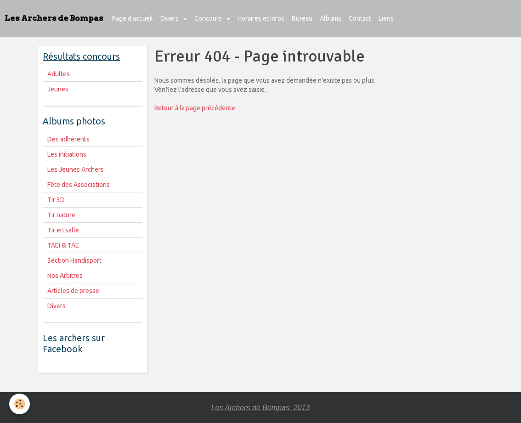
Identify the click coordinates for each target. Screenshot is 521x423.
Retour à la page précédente (194, 108)
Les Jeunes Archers (75, 169)
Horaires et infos (261, 18)
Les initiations (66, 154)
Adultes (58, 74)
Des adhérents (68, 139)
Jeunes (57, 89)
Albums (330, 18)
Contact (360, 18)
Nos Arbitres (65, 275)
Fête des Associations (78, 184)
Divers (170, 18)
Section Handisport (74, 260)
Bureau (302, 18)
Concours (208, 18)
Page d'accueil (132, 18)
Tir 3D (56, 199)
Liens (386, 18)
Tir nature (61, 215)
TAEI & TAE (63, 245)
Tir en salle (63, 230)
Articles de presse (73, 290)
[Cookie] (19, 404)
